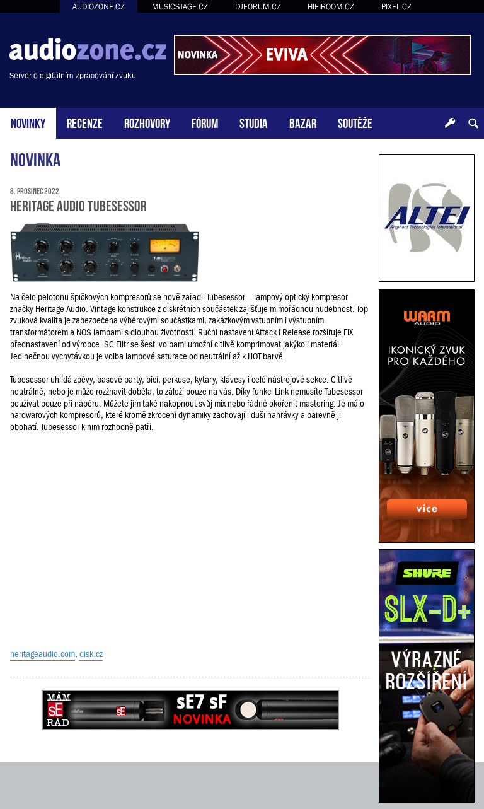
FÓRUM (205, 122)
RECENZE (85, 122)
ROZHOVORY (147, 122)
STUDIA (253, 122)
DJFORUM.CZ (258, 6)
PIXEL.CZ (396, 6)
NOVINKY (28, 122)
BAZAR (302, 122)
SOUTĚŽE (355, 122)
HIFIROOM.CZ (331, 6)
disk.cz (91, 654)
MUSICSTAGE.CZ (180, 6)
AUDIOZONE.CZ (98, 6)
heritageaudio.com (42, 654)
